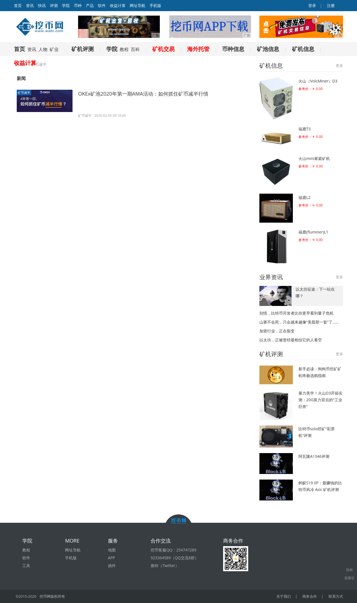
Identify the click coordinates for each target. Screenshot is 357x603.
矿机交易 (163, 49)
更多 (339, 65)
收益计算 (118, 5)
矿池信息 (268, 49)
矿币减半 (24, 92)
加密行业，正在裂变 (277, 331)
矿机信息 (303, 49)
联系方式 (336, 596)
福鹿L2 (304, 197)
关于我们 (284, 596)
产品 (90, 5)
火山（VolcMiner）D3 (317, 81)
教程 (124, 49)
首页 (19, 49)
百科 (135, 49)
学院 (66, 5)
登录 (311, 5)
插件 (112, 565)
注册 (330, 5)
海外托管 (198, 49)
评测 (54, 5)
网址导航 (137, 5)
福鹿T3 (304, 129)
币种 (78, 5)
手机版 (155, 5)
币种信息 (233, 49)
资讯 (30, 5)
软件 (102, 5)
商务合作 (310, 596)
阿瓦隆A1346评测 (313, 456)
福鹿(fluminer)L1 (313, 232)
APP (111, 557)
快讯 (42, 5)
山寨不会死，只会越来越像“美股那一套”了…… (299, 322)
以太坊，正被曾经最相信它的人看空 (290, 339)
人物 (42, 49)
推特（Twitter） (165, 565)
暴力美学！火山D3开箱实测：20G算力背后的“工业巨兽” (320, 399)
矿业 (54, 49)
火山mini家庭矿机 (314, 158)
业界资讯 (271, 277)
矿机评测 (82, 49)
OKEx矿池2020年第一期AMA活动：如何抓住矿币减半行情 (143, 93)
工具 (26, 565)
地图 (112, 550)
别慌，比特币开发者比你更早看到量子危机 (296, 313)
